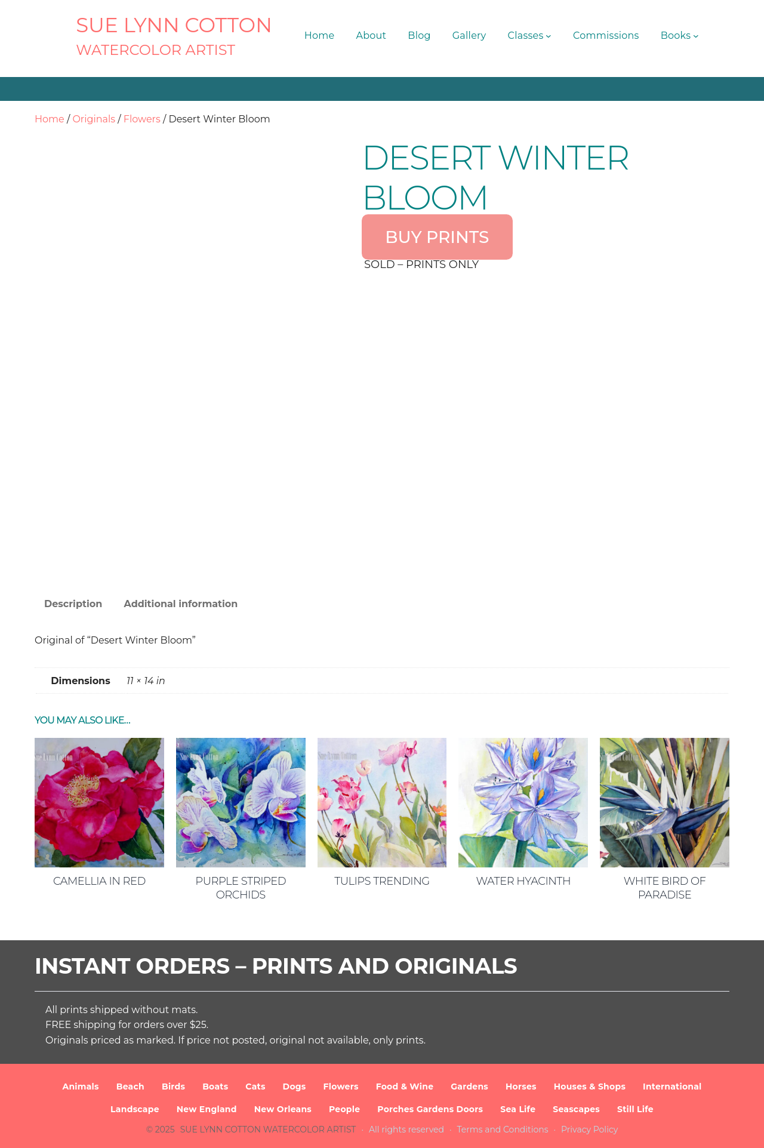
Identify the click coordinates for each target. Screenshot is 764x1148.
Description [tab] (73, 604)
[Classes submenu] (549, 36)
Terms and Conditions (503, 1129)
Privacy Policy (589, 1129)
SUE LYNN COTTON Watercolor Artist (268, 1129)
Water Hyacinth (523, 881)
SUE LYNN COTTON (174, 25)
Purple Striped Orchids (240, 888)
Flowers (142, 119)
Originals (93, 119)
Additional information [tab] (181, 604)
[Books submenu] (696, 36)
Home (49, 119)
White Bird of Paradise (665, 888)
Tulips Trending (381, 881)
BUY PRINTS (437, 237)
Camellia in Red (99, 881)
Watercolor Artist (155, 50)
